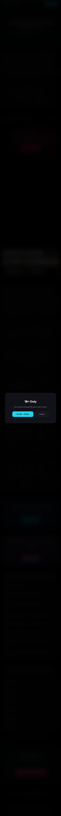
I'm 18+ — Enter (22, 414)
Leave (41, 414)
